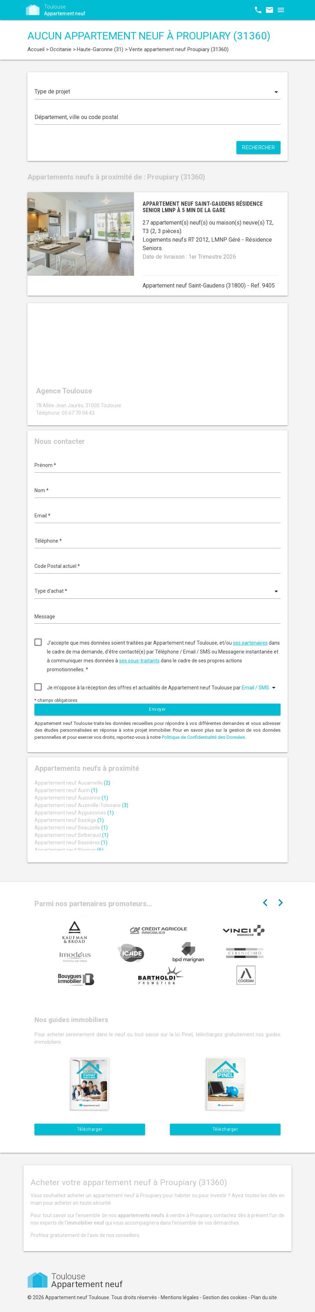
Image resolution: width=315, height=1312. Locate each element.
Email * (42, 515)
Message (44, 616)
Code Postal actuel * (57, 566)
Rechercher (258, 147)
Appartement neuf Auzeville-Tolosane (81, 805)
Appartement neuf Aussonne (71, 798)
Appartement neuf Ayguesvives (74, 813)
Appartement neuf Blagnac (68, 850)
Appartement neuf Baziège (69, 820)
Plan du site (264, 1297)
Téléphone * (48, 541)
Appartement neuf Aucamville (72, 783)
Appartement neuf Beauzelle (71, 827)
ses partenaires (250, 643)
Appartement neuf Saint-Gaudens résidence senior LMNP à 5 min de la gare (203, 207)
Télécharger (90, 1129)
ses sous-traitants (139, 660)
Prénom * (45, 465)
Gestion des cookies (225, 1297)
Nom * (41, 490)
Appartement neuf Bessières (70, 842)
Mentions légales (180, 1297)
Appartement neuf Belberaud (71, 835)
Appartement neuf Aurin (65, 790)
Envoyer (157, 709)
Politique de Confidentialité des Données (203, 737)
